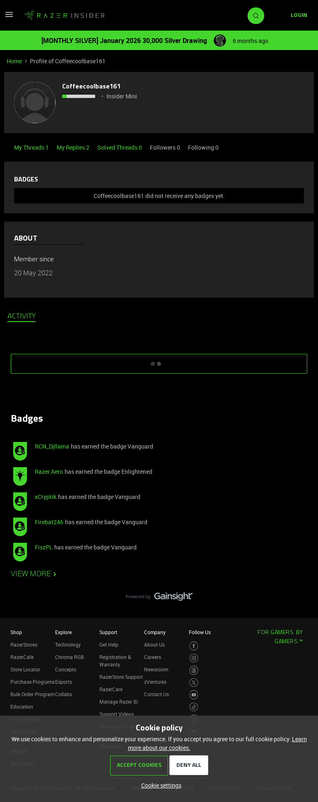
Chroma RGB (69, 657)
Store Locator (25, 669)
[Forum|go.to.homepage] (64, 15)
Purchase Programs (32, 681)
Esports (63, 681)
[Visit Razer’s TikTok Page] (194, 707)
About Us (154, 644)
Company (155, 632)
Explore (63, 632)
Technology (68, 644)
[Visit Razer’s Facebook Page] (194, 646)
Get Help (108, 644)
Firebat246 (49, 522)
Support (108, 632)
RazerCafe (22, 657)
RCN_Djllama (52, 446)
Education (21, 706)
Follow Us (200, 632)
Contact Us (156, 694)
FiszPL (44, 547)
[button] (9, 17)
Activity (21, 316)
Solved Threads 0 (120, 147)
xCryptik (45, 497)
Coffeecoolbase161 (91, 87)
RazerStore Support (121, 676)
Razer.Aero (49, 471)
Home (14, 61)
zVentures (155, 681)
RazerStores (23, 644)
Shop (16, 632)
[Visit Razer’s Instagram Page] (194, 658)
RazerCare (111, 689)
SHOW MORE (159, 361)
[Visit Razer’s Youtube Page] (194, 695)
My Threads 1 (32, 147)
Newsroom (156, 669)
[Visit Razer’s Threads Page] (194, 670)
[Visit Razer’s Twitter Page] (194, 683)
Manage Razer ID (118, 701)
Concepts (65, 669)
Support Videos (116, 714)
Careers (152, 657)
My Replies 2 (74, 147)
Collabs (63, 694)
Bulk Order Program (32, 694)
